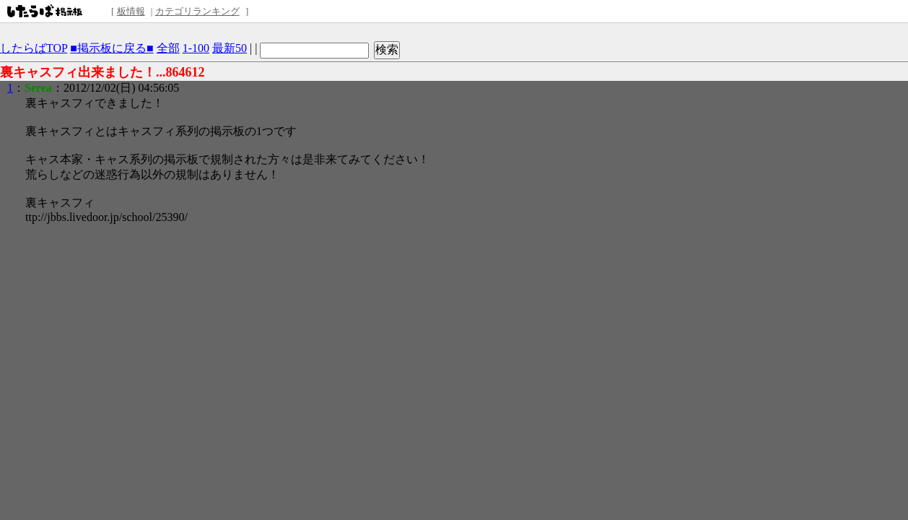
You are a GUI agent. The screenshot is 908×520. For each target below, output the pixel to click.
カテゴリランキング (197, 11)
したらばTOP (33, 48)
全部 (168, 48)
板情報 (131, 11)
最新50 (229, 48)
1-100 (196, 48)
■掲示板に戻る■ (111, 48)
